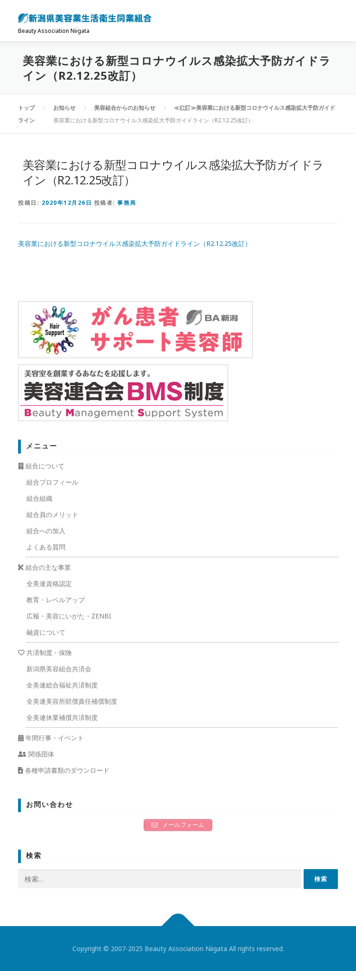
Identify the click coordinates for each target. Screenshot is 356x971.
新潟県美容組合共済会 (58, 668)
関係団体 (36, 754)
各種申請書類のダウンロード (63, 770)
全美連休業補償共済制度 (62, 717)
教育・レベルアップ (55, 599)
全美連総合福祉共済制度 (62, 685)
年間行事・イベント (51, 737)
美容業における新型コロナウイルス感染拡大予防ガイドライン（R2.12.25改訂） (134, 243)
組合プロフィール (52, 482)
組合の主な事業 (44, 567)
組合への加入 (45, 530)
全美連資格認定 (49, 583)
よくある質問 (45, 546)
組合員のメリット (52, 514)
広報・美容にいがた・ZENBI (68, 616)
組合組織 (39, 498)
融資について (45, 632)
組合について (41, 465)
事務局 (126, 203)
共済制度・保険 (45, 652)
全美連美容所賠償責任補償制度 (71, 701)
